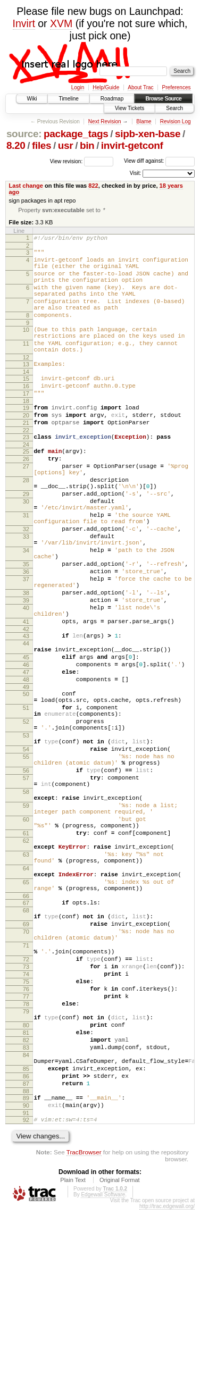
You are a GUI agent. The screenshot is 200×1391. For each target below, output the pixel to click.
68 (26, 1047)
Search (174, 108)
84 (26, 1223)
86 (26, 1249)
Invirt (24, 23)
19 (26, 439)
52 (26, 817)
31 (26, 567)
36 (26, 636)
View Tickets (129, 108)
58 (26, 903)
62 (26, 963)
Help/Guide (106, 87)
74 (26, 1125)
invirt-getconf (132, 145)
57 (26, 886)
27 (26, 507)
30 (26, 550)
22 (26, 466)
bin (87, 145)
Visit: (135, 173)
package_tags (76, 133)
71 (26, 1090)
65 (26, 1014)
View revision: (66, 161)
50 (26, 783)
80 (26, 1187)
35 (26, 627)
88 (26, 1267)
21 (26, 457)
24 (26, 482)
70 (26, 1073)
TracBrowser (84, 1333)
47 (26, 758)
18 (26, 432)
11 (26, 365)
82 (26, 1205)
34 (26, 610)
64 (26, 997)
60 (26, 937)
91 (26, 1292)
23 (26, 473)
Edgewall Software (103, 1376)
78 (26, 1161)
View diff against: (159, 161)
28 (26, 524)
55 (26, 860)
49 (26, 776)
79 (26, 1170)
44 (26, 722)
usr (65, 145)
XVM (61, 23)
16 (26, 414)
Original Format (119, 1361)
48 (26, 767)
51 (26, 800)
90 (26, 1283)
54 (26, 851)
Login (77, 87)
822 (93, 185)
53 (26, 834)
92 (26, 1299)
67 (26, 1038)
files (41, 145)
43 (26, 713)
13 (26, 389)
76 (26, 1143)
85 (26, 1240)
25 (26, 489)
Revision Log (175, 121)
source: (23, 133)
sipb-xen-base (147, 133)
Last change (26, 185)
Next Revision (104, 121)
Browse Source (163, 99)
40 (26, 680)
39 (26, 671)
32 (26, 584)
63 (26, 980)
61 (26, 954)
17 (26, 423)
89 (26, 1274)
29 (26, 541)
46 (26, 748)
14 (26, 398)
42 (26, 706)
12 (26, 382)
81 (26, 1196)
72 (26, 1107)
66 (26, 1031)
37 (26, 645)
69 (26, 1064)
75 (26, 1134)
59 (26, 920)
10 (26, 348)
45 (26, 739)
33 (26, 593)
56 (26, 877)
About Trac (140, 87)
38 (26, 662)
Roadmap (112, 99)
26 (26, 498)
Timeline (68, 99)
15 (26, 405)
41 (26, 697)
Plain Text (73, 1361)
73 (26, 1116)
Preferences (176, 87)
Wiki (32, 99)
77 (26, 1152)
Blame (143, 121)
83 (26, 1214)
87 (26, 1258)
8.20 (16, 145)
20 (26, 448)
